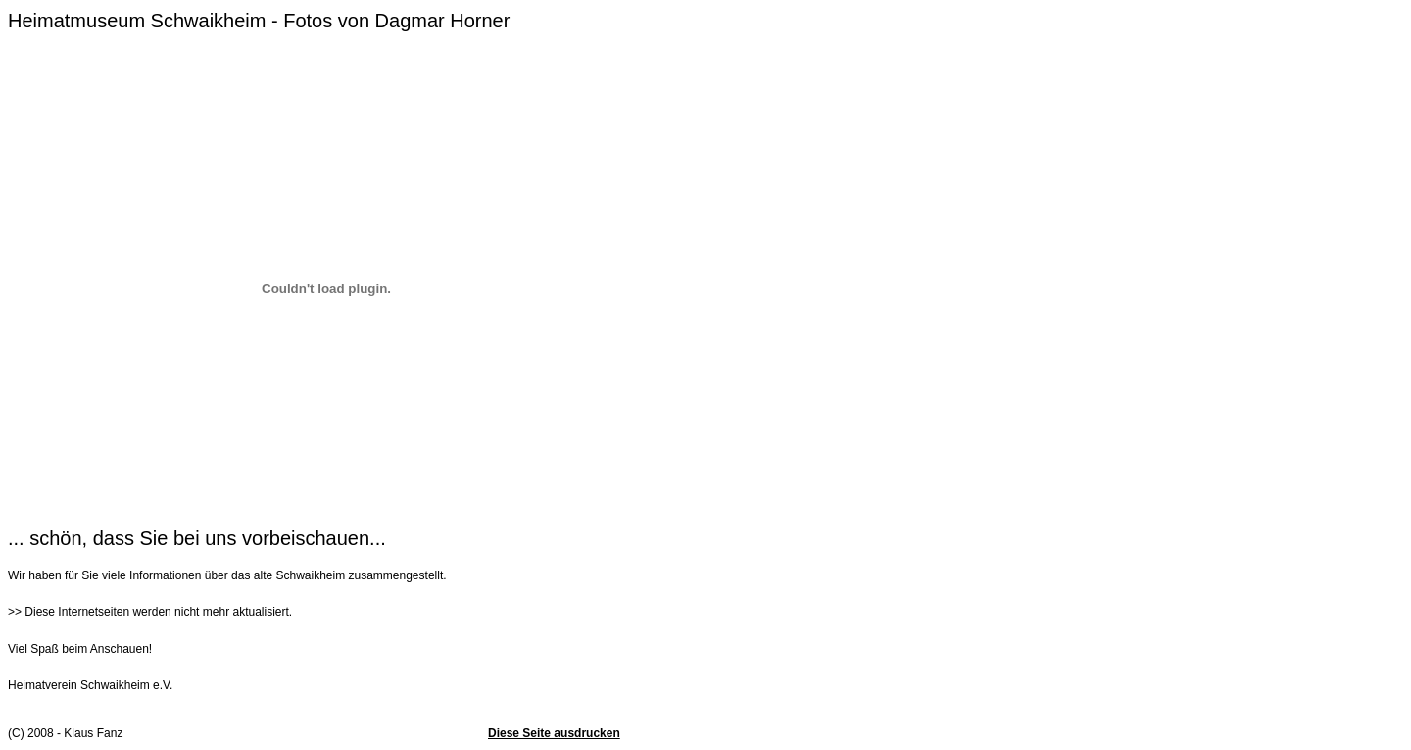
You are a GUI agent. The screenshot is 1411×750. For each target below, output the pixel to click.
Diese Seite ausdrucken (554, 733)
